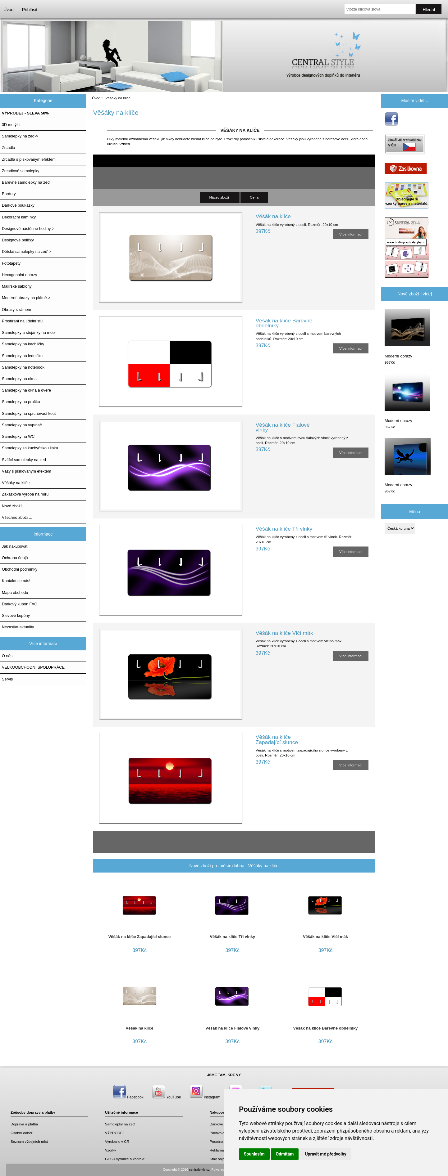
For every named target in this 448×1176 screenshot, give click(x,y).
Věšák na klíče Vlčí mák (284, 633)
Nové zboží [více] (414, 293)
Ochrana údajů (15, 557)
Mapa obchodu (15, 592)
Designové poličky (18, 240)
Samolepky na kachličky (23, 344)
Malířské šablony (17, 286)
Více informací (350, 234)
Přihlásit (29, 9)
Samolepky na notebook (23, 367)
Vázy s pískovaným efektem (26, 471)
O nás (7, 655)
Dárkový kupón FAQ (19, 604)
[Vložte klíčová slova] (380, 9)
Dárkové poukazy (224, 1124)
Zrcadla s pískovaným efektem (29, 159)
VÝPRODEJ (115, 1133)
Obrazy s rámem (16, 309)
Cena (254, 197)
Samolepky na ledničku (22, 355)
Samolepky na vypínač (22, 425)
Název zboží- (219, 197)
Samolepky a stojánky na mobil (29, 332)
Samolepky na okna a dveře (26, 390)
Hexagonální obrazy (19, 274)
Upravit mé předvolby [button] (325, 1153)
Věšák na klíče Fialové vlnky (283, 427)
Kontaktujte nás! (16, 580)
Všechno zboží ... (17, 517)
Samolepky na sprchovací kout (29, 413)
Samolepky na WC (18, 436)
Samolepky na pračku (21, 401)
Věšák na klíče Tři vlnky (284, 529)
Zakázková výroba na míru (25, 494)
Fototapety (11, 263)
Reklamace (219, 1150)
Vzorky (110, 1150)
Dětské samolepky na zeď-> (26, 251)
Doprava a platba (24, 1124)
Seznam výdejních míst (29, 1141)
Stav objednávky (223, 1159)
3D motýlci (11, 124)
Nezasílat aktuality (18, 627)
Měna (414, 511)
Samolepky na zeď (120, 1124)
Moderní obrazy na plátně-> (26, 297)
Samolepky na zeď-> (20, 136)
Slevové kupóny (16, 615)
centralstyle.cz (199, 1169)
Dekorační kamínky (19, 217)
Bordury (9, 193)
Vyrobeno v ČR (117, 1141)
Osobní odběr (21, 1133)
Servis (7, 679)
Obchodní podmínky (19, 569)
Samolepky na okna (19, 378)
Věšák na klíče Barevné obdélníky (284, 323)
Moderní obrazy (407, 333)
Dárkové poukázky (18, 205)
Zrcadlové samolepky (20, 170)
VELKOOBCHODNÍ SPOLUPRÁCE (33, 667)
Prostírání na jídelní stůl (22, 321)
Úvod (8, 9)
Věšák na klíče (273, 216)
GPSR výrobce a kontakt (124, 1159)
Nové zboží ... (14, 506)
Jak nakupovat (14, 546)
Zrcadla (8, 147)
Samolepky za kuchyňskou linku (30, 448)
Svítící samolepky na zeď (24, 459)
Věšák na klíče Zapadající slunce (277, 739)
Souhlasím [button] (254, 1153)
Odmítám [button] (285, 1153)
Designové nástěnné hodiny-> (28, 228)
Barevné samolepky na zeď (26, 182)
